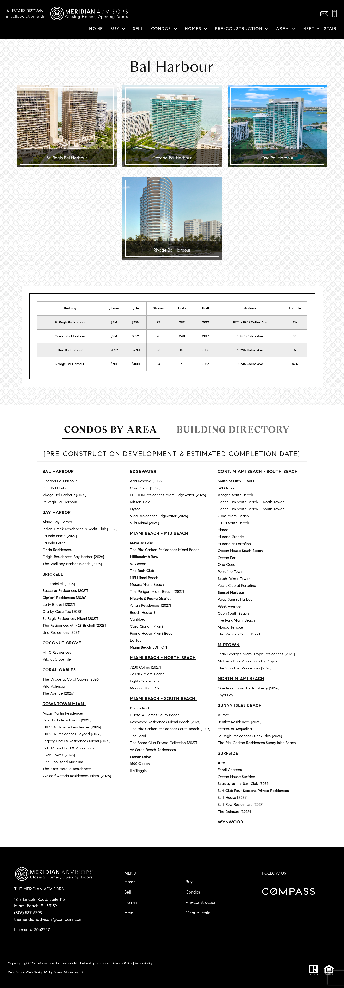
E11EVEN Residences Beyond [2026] (72, 734)
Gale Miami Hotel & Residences (68, 748)
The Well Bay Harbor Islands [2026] (72, 564)
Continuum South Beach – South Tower (251, 509)
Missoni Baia (140, 502)
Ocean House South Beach (240, 550)
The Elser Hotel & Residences (67, 769)
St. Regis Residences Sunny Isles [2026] (250, 736)
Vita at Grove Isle (57, 659)
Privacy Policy (122, 963)
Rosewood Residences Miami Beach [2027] (165, 722)
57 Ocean (138, 564)
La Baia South (54, 543)
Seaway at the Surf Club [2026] (244, 783)
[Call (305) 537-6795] (334, 13)
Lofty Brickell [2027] (59, 604)
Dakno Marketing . (68, 972)
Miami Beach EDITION (148, 647)
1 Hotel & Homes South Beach (154, 715)
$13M (135, 336)
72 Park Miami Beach (147, 674)
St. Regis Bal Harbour (70, 322)
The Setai (138, 736)
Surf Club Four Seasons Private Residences (253, 790)
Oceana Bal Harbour (70, 336)
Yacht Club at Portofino (237, 585)
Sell (138, 29)
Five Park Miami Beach (236, 620)
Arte (221, 762)
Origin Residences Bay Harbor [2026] (73, 557)
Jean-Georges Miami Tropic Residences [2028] (256, 654)
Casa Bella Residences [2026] (67, 720)
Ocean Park (227, 557)
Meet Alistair (319, 29)
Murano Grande (231, 537)
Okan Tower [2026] (59, 755)
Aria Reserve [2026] (146, 481)
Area (129, 912)
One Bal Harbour (70, 350)
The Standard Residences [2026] (245, 668)
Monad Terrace (230, 627)
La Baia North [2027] (60, 536)
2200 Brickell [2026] (59, 584)
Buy (189, 881)
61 (182, 364)
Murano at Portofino (234, 544)
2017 (205, 336)
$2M (114, 336)
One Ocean (227, 564)
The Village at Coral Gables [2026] (71, 679)
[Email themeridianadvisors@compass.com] (324, 13)
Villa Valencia (54, 686)
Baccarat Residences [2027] (65, 590)
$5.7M (136, 350)
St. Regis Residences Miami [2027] (70, 618)
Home (96, 29)
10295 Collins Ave (250, 350)
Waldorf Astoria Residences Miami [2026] (77, 776)
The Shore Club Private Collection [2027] (163, 742)
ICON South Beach (233, 523)
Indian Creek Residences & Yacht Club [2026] (80, 529)
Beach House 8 (142, 612)
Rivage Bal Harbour (69, 364)
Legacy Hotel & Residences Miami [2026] (76, 741)
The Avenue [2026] (58, 693)
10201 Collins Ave (250, 336)
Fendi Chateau (230, 770)
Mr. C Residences (57, 652)
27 (158, 322)
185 (182, 350)
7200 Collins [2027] (145, 667)
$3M (114, 322)
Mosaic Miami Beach (147, 584)
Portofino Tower (231, 571)
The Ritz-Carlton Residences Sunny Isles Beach (257, 742)
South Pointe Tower (234, 578)
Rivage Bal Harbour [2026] (64, 495)
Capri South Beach (233, 613)
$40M (136, 364)
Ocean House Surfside (236, 777)
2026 (205, 364)
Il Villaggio (138, 770)
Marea (223, 529)
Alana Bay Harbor (57, 522)
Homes (131, 902)
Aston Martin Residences (63, 713)
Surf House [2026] (233, 797)
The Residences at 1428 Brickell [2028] (74, 625)
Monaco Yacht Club (146, 688)
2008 (205, 350)
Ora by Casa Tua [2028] (63, 611)
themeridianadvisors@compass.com (48, 919)
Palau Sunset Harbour (236, 599)
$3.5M (114, 350)
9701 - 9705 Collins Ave (250, 322)
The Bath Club (142, 570)
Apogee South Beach (235, 495)
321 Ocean (226, 488)
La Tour (136, 640)
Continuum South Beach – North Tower (251, 502)
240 (182, 336)
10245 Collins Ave (250, 364)
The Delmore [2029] (234, 811)
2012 (205, 322)
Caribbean (138, 619)
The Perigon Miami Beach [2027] (157, 591)
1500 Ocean (140, 763)
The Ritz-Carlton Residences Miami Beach (164, 549)
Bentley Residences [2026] (239, 722)
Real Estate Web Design (27, 972)
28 (158, 336)
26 (158, 350)
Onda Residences (57, 549)
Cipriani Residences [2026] (64, 597)
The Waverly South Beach (239, 634)
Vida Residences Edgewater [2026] (159, 516)
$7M (114, 364)
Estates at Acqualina (235, 729)
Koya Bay (225, 695)
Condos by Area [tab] (111, 429)
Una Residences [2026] (62, 632)
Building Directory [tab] (233, 429)
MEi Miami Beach (144, 577)
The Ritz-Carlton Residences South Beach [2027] (170, 729)
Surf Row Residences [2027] (241, 804)
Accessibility (144, 963)
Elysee (135, 509)
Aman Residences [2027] (150, 605)
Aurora (223, 715)
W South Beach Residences (153, 750)
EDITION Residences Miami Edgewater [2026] (168, 495)
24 (158, 364)
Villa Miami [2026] (144, 523)
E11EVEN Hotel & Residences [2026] (72, 727)
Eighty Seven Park (145, 681)
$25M (136, 322)
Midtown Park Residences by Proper (247, 661)
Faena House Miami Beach (152, 633)
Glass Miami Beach (233, 516)
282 (182, 322)
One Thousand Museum (63, 762)
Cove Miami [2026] (145, 488)
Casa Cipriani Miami (146, 626)
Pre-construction (201, 902)
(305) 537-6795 (28, 912)
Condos (193, 892)
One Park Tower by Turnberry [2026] (248, 688)
